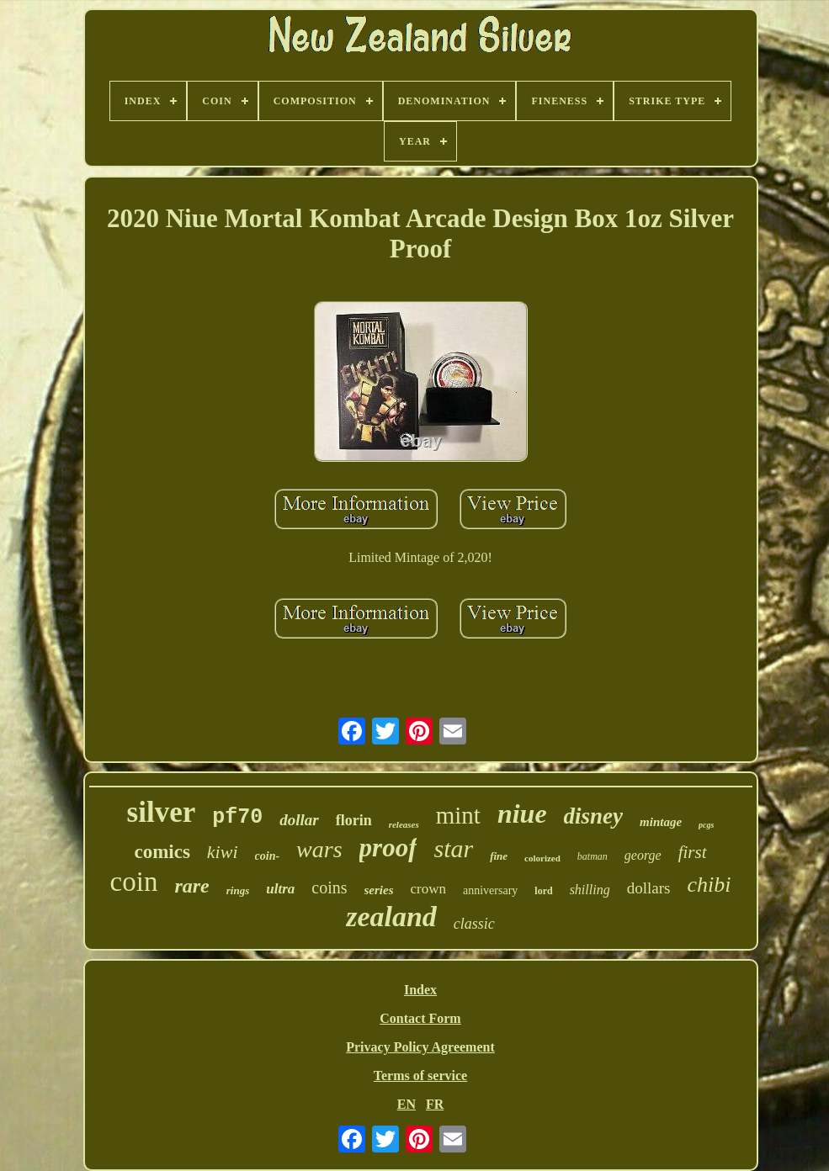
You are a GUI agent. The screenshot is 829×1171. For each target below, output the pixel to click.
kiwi (222, 851)
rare (191, 886)
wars (319, 849)
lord (543, 891)
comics (161, 851)
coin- (267, 856)
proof (388, 847)
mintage (661, 822)
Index (420, 990)
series (379, 890)
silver (161, 812)
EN (406, 1104)
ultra (280, 889)
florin (354, 820)
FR (435, 1104)
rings (237, 890)
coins (329, 887)
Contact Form (420, 1018)
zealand (391, 916)
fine (498, 856)
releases (404, 824)
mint (458, 815)
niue (522, 813)
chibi (709, 884)
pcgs (706, 824)
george (643, 855)
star (453, 848)
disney (594, 816)
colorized (542, 858)
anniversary (490, 890)
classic (474, 923)
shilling (590, 889)
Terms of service (420, 1075)
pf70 (237, 817)
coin (134, 881)
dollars (649, 888)
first (692, 852)
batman (592, 856)
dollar (298, 820)
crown (428, 889)
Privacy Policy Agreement (420, 1047)
